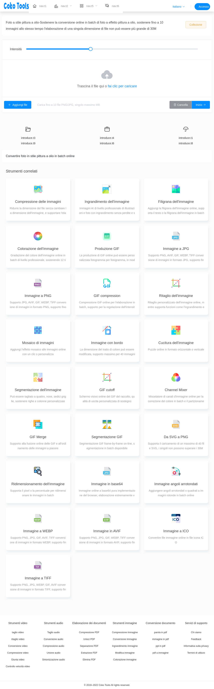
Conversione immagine (125, 639)
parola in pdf (160, 632)
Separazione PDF (89, 646)
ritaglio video (17, 639)
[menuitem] (39, 6)
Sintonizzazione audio (53, 659)
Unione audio (53, 652)
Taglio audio (53, 632)
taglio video (18, 632)
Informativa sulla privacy (196, 646)
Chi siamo (196, 632)
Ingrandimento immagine (125, 646)
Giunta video (17, 659)
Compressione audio (53, 646)
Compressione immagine (125, 632)
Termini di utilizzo (196, 652)
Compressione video (17, 652)
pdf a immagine (161, 652)
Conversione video (17, 646)
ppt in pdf (160, 646)
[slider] (112, 49)
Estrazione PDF (89, 652)
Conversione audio (53, 639)
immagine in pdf (160, 639)
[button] (178, 7)
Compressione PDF (89, 632)
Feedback (196, 639)
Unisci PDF (89, 639)
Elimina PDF (89, 659)
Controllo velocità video (18, 666)
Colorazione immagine (124, 659)
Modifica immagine (125, 652)
